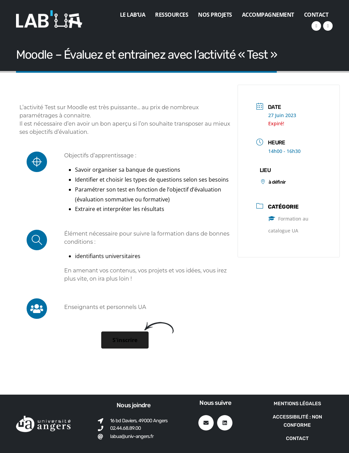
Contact (316, 14)
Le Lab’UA (133, 14)
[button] (125, 340)
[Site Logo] (49, 19)
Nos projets (215, 14)
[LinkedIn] (316, 26)
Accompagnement (268, 14)
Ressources (171, 14)
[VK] (328, 26)
